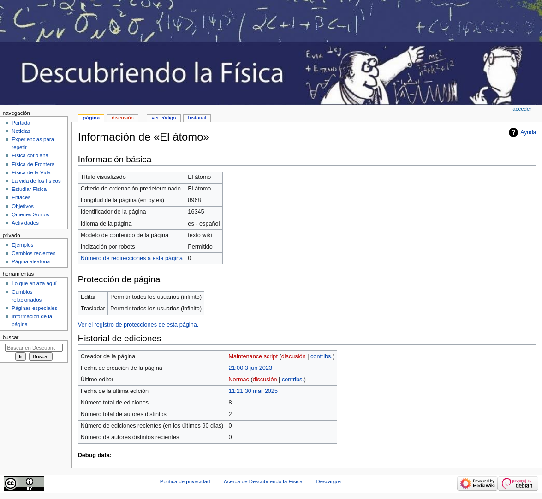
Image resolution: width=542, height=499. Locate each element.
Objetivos (23, 206)
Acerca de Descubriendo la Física (263, 481)
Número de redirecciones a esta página (132, 258)
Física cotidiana (30, 155)
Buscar (11, 337)
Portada (21, 122)
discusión (293, 356)
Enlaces (21, 197)
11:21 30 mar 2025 (253, 391)
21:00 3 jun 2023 (250, 368)
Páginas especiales (34, 308)
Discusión (123, 117)
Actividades (25, 223)
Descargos (329, 481)
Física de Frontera (33, 164)
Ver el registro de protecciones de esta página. (138, 324)
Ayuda (528, 132)
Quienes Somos (30, 214)
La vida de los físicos (36, 181)
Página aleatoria (31, 261)
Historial (197, 117)
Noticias (21, 131)
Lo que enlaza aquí (34, 283)
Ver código (164, 117)
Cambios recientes (33, 253)
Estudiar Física (29, 189)
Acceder (521, 109)
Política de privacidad (185, 481)
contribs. (321, 356)
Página (91, 117)
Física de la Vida (31, 172)
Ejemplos (22, 245)
